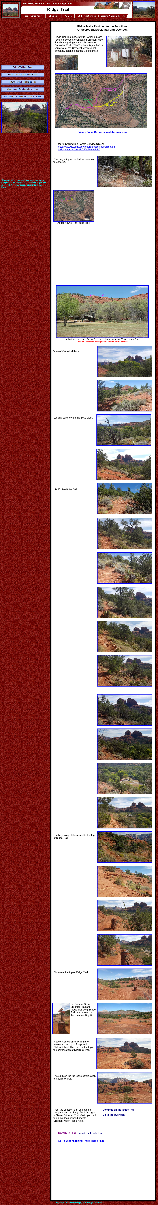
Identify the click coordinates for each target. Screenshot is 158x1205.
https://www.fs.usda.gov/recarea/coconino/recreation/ (86, 146)
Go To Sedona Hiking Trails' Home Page (81, 1140)
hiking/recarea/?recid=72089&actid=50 (79, 149)
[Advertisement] (24, 40)
